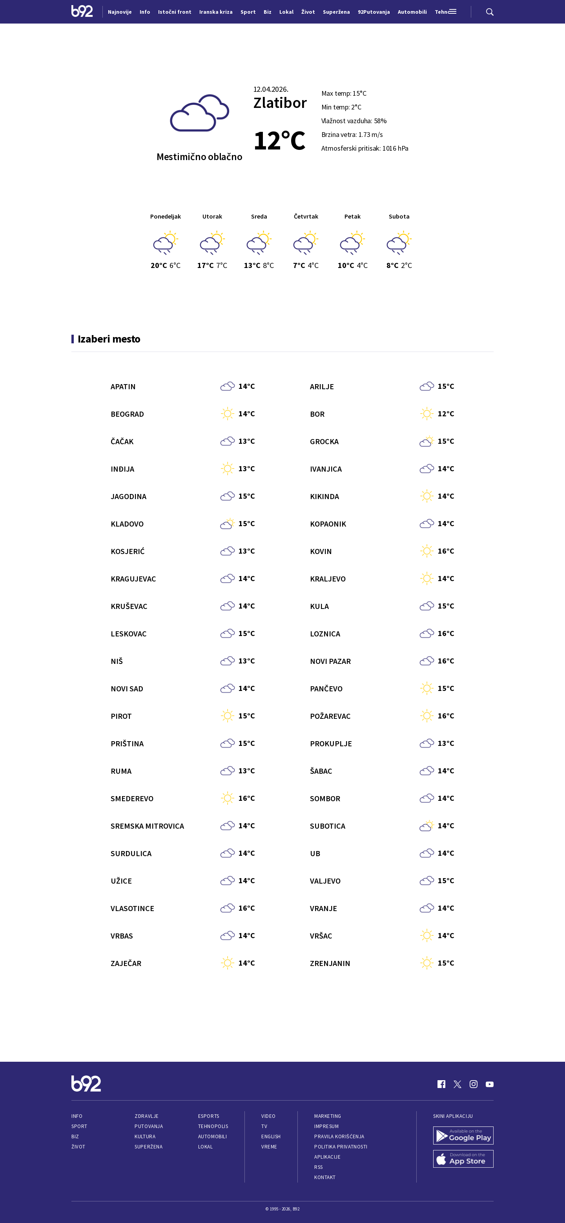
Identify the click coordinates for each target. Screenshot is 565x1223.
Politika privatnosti (341, 1146)
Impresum (326, 1126)
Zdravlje (147, 1116)
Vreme (269, 1146)
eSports (208, 1116)
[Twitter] (457, 1084)
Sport (79, 1126)
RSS (318, 1167)
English (271, 1136)
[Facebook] (441, 1084)
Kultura (145, 1136)
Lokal (205, 1146)
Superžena (148, 1146)
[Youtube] (490, 1084)
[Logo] (82, 11)
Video (268, 1116)
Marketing (327, 1116)
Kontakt (325, 1177)
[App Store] (463, 1160)
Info (76, 1116)
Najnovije (120, 11)
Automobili (212, 1136)
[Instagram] (474, 1084)
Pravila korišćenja (339, 1136)
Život (78, 1146)
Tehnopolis (213, 1126)
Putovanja (149, 1126)
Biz (75, 1136)
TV (264, 1126)
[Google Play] (463, 1136)
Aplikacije (327, 1157)
